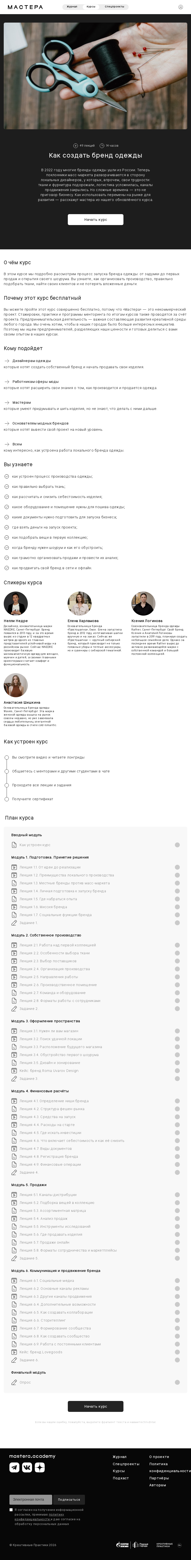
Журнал (72, 6)
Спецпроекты (114, 6)
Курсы (91, 6)
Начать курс (95, 219)
